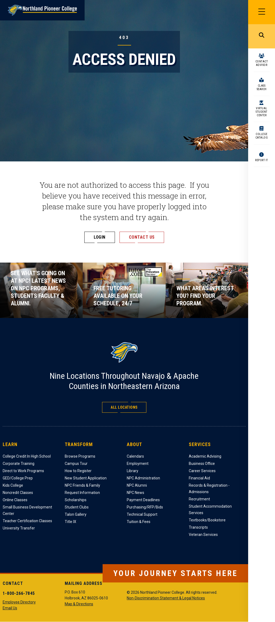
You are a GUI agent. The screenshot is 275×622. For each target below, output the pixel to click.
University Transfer (19, 528)
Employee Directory (19, 602)
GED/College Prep (18, 478)
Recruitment (199, 499)
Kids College (13, 485)
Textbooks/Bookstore (207, 520)
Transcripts (198, 527)
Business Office (202, 463)
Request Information (82, 492)
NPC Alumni (137, 485)
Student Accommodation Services (210, 509)
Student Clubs (77, 507)
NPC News (135, 492)
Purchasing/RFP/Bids (145, 507)
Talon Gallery (75, 514)
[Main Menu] (261, 12)
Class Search (262, 87)
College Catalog (261, 135)
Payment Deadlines (143, 500)
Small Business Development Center (27, 510)
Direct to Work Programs (23, 471)
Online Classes (15, 500)
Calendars (135, 456)
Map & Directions (79, 604)
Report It (261, 160)
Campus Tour (76, 463)
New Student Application (86, 478)
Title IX (70, 521)
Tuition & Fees (138, 521)
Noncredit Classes (18, 492)
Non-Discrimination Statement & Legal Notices (166, 598)
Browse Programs (80, 456)
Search (262, 36)
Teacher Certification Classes (27, 521)
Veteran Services (203, 534)
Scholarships (75, 500)
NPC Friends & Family (82, 485)
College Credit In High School (27, 456)
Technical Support (142, 514)
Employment (138, 463)
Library (132, 471)
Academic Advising (205, 456)
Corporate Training (18, 463)
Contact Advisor (261, 63)
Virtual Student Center (261, 112)
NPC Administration (143, 478)
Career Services (202, 471)
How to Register (78, 471)
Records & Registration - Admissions (209, 488)
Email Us (10, 608)
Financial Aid (199, 478)
